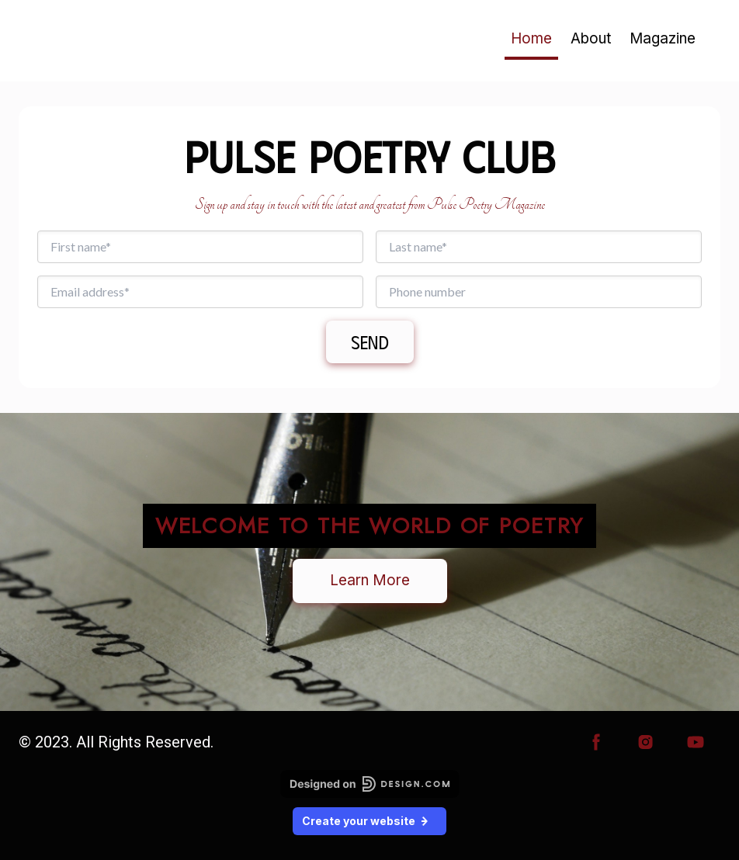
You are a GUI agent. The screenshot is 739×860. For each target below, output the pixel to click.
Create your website (369, 820)
